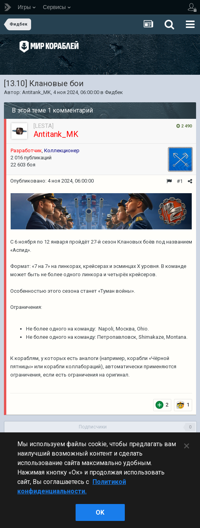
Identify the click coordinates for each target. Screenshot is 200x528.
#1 (180, 181)
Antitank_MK (36, 92)
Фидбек (114, 92)
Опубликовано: (52, 181)
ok (100, 512)
